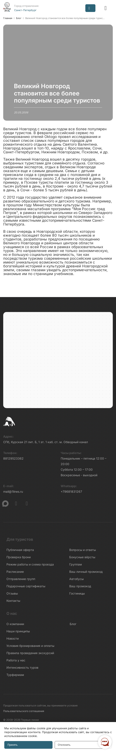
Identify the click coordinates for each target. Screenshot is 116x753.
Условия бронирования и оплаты (30, 646)
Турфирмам (15, 675)
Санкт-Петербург (25, 10)
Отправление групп (20, 579)
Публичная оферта (20, 550)
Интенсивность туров (22, 667)
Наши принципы (18, 631)
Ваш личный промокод (86, 571)
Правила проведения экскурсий (30, 653)
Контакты (13, 600)
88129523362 (13, 458)
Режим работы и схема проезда (30, 564)
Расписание (15, 571)
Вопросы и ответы (82, 550)
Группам (75, 564)
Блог (73, 624)
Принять (13, 744)
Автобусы (76, 579)
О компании (15, 624)
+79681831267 (71, 491)
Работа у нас (15, 660)
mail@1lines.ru (13, 491)
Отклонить (64, 744)
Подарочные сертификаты (25, 586)
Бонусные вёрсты (82, 557)
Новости (12, 638)
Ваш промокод (80, 586)
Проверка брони (18, 557)
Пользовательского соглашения (23, 711)
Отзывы (12, 593)
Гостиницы (77, 593)
